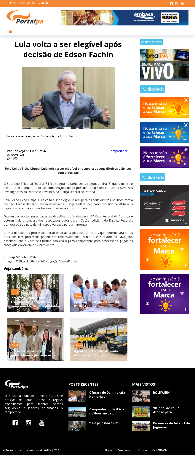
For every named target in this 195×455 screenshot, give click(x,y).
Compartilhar (118, 151)
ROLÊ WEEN (161, 393)
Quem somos (27, 2)
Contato (44, 2)
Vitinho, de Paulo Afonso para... (166, 410)
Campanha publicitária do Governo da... (106, 411)
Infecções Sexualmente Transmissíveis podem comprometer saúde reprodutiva (35, 302)
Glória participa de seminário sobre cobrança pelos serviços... (34, 353)
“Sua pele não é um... (105, 423)
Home (11, 2)
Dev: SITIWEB (159, 450)
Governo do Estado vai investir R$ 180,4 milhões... (96, 304)
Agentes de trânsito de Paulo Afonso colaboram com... (96, 353)
